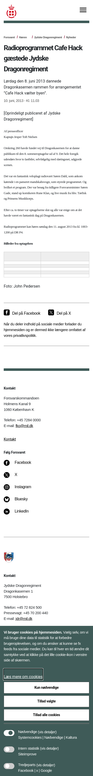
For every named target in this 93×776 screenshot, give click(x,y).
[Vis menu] (83, 10)
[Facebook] (21, 465)
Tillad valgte (46, 701)
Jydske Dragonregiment (48, 37)
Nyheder (71, 37)
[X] (16, 477)
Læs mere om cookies (23, 676)
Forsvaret (9, 37)
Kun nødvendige (46, 688)
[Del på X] (59, 313)
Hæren (23, 37)
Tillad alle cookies (46, 715)
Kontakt (10, 439)
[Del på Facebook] (22, 313)
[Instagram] (21, 489)
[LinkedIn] (20, 513)
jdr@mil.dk (24, 618)
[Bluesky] (19, 501)
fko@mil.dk (24, 426)
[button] (47, 729)
